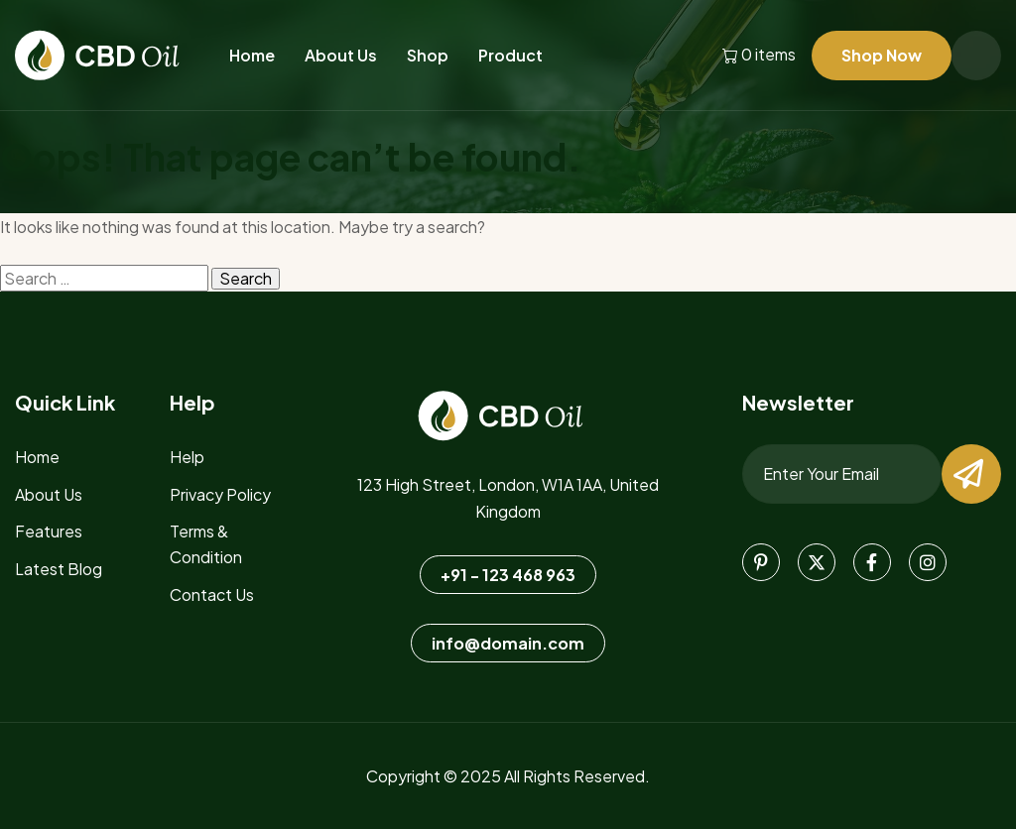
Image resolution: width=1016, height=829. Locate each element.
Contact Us (212, 594)
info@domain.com (508, 643)
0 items (759, 55)
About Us (341, 55)
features (48, 531)
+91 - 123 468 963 (508, 574)
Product (510, 55)
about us (48, 494)
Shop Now (881, 55)
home (37, 456)
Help (187, 456)
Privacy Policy (220, 494)
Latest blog (58, 568)
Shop (427, 55)
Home (252, 55)
